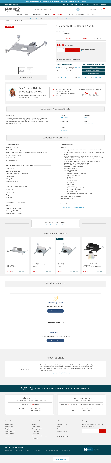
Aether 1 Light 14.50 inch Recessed (92, 266)
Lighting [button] (19, 14)
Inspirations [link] (90, 14)
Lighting (11, 20)
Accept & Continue (61, 459)
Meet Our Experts (62, 424)
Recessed (23, 20)
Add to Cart (72, 50)
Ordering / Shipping (37, 429)
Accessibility (67, 450)
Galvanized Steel (88, 123)
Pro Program (73, 4)
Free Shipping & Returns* (11, 4)
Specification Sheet (78, 207)
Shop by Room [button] (80, 14)
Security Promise (58, 450)
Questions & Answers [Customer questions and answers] (55, 322)
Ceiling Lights (17, 20)
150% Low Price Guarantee (39, 436)
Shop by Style (8, 429)
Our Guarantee (36, 426)
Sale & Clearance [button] (57, 14)
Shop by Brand (9, 426)
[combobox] (55, 9)
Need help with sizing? (93, 67)
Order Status (35, 433)
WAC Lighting (61, 29)
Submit (102, 431)
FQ (61, 123)
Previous (6, 46)
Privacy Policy (37, 450)
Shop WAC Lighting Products (67, 373)
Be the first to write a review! (55, 311)
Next (45, 46)
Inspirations (8, 436)
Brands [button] (71, 14)
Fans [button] (26, 14)
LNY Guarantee (64, 4)
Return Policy (35, 431)
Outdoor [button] (47, 14)
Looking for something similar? (93, 70)
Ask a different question (93, 73)
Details (99, 39)
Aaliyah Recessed (11, 266)
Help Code (35, 438)
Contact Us (35, 424)
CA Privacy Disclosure (47, 450)
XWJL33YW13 (20, 447)
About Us (59, 426)
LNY (7, 20)
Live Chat (94, 4)
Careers (59, 429)
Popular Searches (10, 431)
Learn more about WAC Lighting (48, 373)
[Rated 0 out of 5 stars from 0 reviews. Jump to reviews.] (63, 33)
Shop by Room (9, 424)
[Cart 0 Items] (103, 9)
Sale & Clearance (9, 433)
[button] (103, 4)
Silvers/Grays (64, 130)
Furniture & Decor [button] (36, 14)
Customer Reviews (62, 431)
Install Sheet (65, 207)
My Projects (94, 9)
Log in (57, 67)
